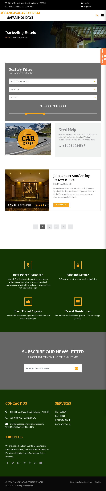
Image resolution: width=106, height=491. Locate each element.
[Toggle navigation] (102, 16)
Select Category (53, 81)
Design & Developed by (81, 482)
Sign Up (85, 6)
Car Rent (60, 416)
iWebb (98, 482)
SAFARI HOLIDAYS (21, 16)
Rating (53, 98)
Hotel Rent (61, 412)
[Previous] (35, 226)
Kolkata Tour (63, 420)
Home (7, 37)
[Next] (70, 226)
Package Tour (63, 424)
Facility (53, 89)
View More (61, 205)
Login (84, 3)
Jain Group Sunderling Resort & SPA (71, 178)
